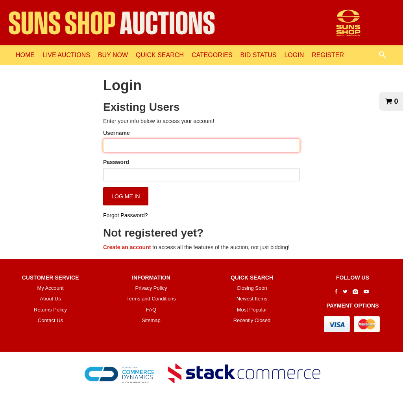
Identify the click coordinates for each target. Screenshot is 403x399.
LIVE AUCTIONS (66, 55)
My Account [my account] (50, 288)
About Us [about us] (50, 299)
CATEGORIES (212, 55)
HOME (25, 55)
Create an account (127, 247)
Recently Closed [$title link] (252, 320)
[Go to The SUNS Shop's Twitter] (345, 292)
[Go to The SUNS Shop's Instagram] (355, 292)
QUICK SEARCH (160, 55)
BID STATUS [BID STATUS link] (258, 55)
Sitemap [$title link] (151, 320)
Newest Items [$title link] (252, 299)
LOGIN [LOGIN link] (294, 55)
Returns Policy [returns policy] (50, 310)
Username (116, 133)
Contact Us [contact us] (50, 320)
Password (116, 162)
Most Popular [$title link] (252, 310)
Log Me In (125, 196)
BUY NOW (113, 55)
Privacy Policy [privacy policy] (151, 288)
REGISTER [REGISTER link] (328, 55)
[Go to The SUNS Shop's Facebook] (336, 292)
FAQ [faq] (151, 310)
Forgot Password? (125, 215)
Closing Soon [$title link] (252, 288)
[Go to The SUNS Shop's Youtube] (366, 292)
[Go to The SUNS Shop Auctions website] (348, 22)
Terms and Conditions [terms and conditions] (151, 299)
